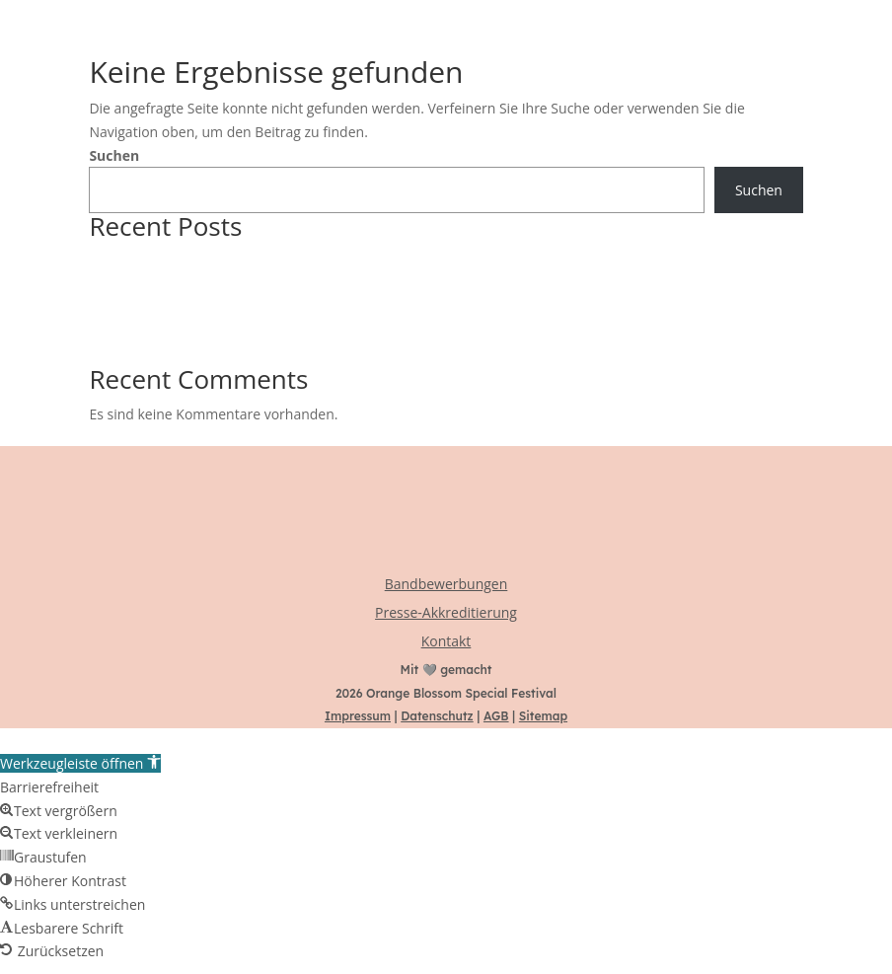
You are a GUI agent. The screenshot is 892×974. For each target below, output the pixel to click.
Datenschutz (437, 716)
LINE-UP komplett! (147, 353)
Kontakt (446, 641)
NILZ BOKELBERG (144, 260)
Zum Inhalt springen (64, 739)
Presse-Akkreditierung (446, 612)
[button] (80, 763)
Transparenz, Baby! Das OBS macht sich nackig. (242, 306)
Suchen (114, 155)
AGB (496, 716)
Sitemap (543, 716)
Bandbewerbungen (446, 583)
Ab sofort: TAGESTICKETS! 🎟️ (180, 283)
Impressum (358, 716)
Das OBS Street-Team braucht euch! (204, 330)
